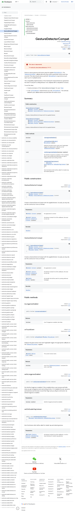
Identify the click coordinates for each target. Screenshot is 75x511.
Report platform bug (69, 482)
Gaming (32, 482)
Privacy (32, 494)
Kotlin (64, 49)
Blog (22, 496)
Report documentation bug (69, 486)
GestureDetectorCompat (43, 55)
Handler (36, 123)
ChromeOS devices (42, 488)
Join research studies (69, 494)
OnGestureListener (30, 74)
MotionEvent (57, 72)
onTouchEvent (35, 90)
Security (23, 489)
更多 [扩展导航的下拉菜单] (16, 1)
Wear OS (41, 485)
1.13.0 (69, 47)
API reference (6, 7)
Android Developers (28, 15)
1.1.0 (69, 45)
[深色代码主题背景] (69, 53)
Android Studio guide (60, 485)
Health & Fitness (32, 488)
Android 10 (50, 493)
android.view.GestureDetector (39, 67)
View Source (66, 43)
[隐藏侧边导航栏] (17, 508)
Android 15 (50, 482)
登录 (72, 1)
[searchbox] (10, 12)
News (22, 493)
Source (23, 491)
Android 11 (50, 491)
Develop (36, 15)
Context (36, 109)
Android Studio (65, 1)
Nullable (31, 123)
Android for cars (42, 492)
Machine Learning (32, 485)
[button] (9, 138)
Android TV (42, 495)
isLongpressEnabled (49, 137)
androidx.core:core (65, 41)
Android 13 (50, 486)
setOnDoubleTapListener (51, 161)
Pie (49, 496)
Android (23, 483)
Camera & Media (32, 492)
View (62, 88)
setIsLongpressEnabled (50, 152)
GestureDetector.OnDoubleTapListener (55, 164)
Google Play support (69, 490)
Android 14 (50, 484)
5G (31, 497)
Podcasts (23, 498)
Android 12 (50, 489)
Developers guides (59, 489)
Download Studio (59, 494)
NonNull (31, 109)
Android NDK (60, 497)
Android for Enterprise (24, 486)
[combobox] (36, 1)
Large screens (42, 483)
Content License (62, 446)
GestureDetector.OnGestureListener (44, 111)
